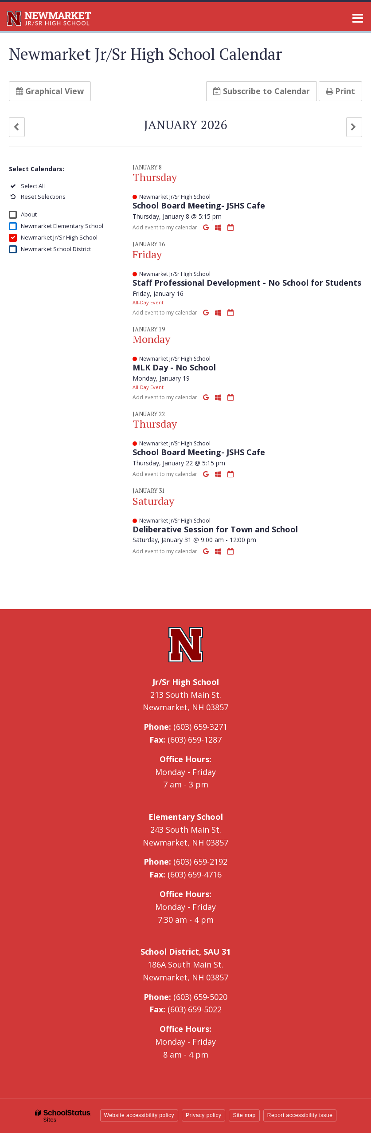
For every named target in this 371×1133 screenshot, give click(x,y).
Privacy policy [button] (203, 1115)
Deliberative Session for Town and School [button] (215, 529)
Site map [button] (244, 1115)
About (29, 214)
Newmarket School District (56, 249)
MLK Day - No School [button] (174, 367)
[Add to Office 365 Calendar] (219, 227)
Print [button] (340, 91)
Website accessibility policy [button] (139, 1115)
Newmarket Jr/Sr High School (59, 237)
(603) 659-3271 (200, 726)
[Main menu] (357, 17)
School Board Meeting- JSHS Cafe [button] (199, 205)
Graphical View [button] (50, 91)
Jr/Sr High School (185, 682)
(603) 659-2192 (200, 861)
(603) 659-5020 (200, 996)
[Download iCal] (230, 227)
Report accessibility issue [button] (300, 1115)
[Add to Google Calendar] (207, 227)
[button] (17, 127)
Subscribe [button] (261, 91)
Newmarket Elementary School (62, 226)
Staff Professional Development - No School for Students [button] (247, 282)
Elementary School (185, 816)
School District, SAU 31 (185, 951)
